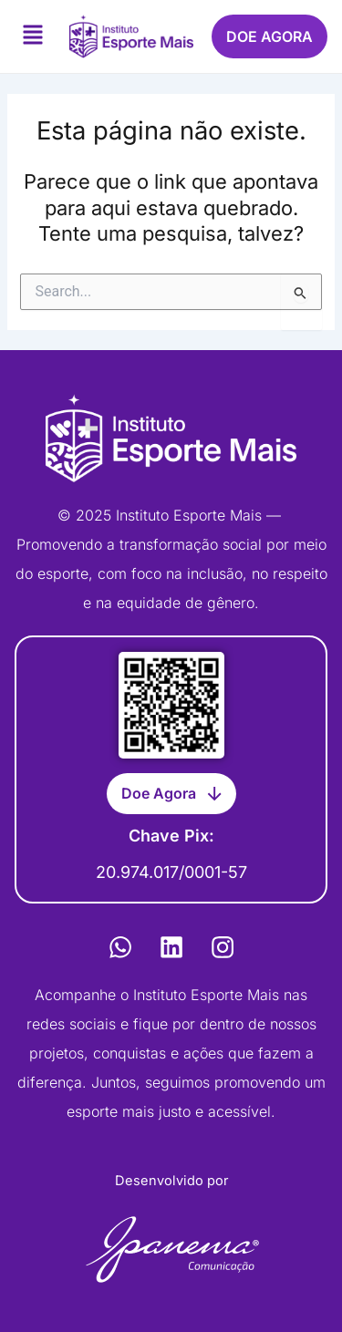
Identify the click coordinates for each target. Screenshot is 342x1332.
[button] (33, 36)
